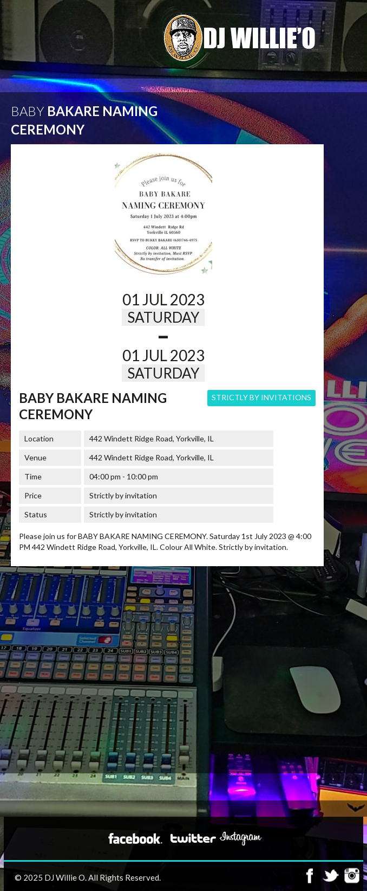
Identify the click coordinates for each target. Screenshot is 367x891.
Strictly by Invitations (261, 397)
